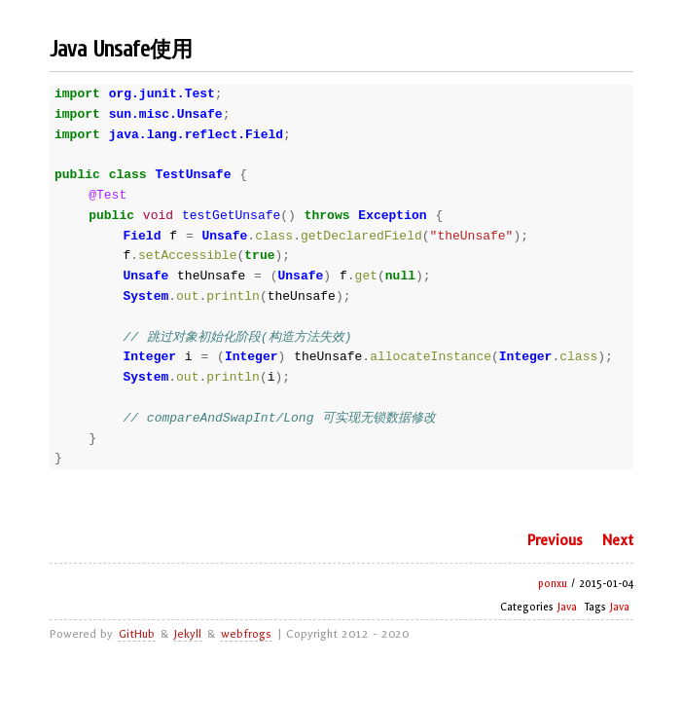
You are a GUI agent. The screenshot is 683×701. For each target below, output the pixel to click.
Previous (554, 540)
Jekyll (187, 634)
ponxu (552, 583)
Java (567, 607)
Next (617, 540)
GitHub (137, 634)
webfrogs (246, 634)
